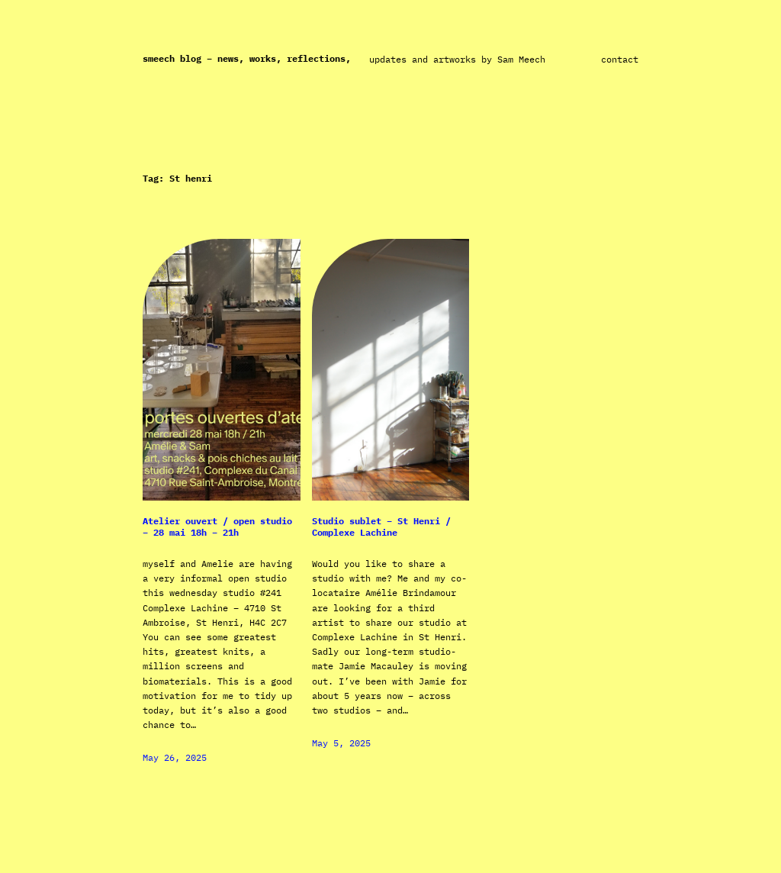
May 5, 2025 (341, 743)
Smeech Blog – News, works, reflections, (247, 58)
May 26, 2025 (175, 757)
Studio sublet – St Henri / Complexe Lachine (381, 526)
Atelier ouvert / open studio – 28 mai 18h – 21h (217, 526)
